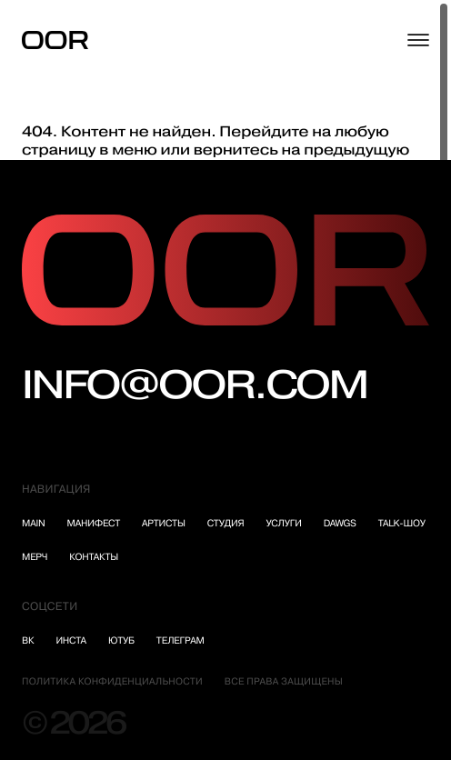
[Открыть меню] (418, 40)
